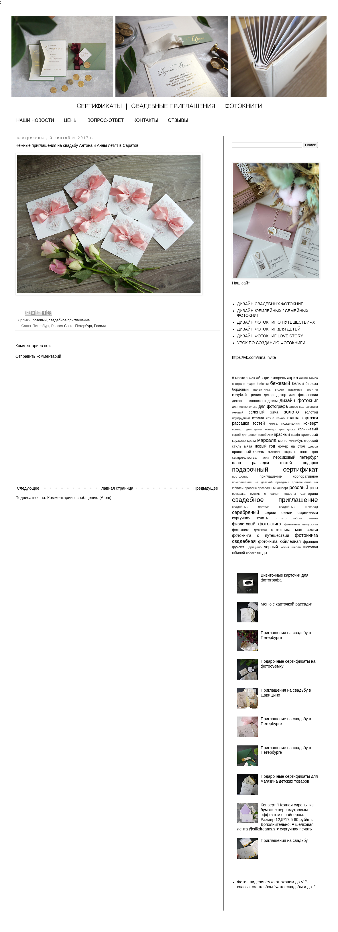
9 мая (250, 378)
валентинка (261, 389)
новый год (265, 446)
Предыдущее (205, 488)
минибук (295, 441)
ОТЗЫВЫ (178, 120)
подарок (310, 462)
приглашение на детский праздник (260, 482)
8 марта (238, 378)
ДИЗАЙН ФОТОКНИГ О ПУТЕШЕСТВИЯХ (276, 322)
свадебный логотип (251, 506)
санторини (309, 494)
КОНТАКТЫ (145, 120)
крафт (295, 434)
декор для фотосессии (297, 395)
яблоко (251, 553)
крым (251, 441)
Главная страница (116, 488)
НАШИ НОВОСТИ (35, 120)
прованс (251, 488)
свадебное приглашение (69, 320)
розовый (40, 320)
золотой (311, 412)
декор (269, 395)
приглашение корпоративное (289, 476)
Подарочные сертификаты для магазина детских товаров (289, 778)
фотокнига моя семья (294, 529)
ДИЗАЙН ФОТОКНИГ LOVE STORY (270, 336)
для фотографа (273, 406)
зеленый (256, 412)
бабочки (263, 383)
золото (291, 412)
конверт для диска (280, 429)
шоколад (310, 547)
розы (314, 488)
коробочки (265, 434)
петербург (309, 457)
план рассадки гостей (262, 462)
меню (282, 441)
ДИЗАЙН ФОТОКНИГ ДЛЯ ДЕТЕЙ (268, 329)
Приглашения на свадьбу (284, 840)
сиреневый (308, 512)
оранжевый (241, 452)
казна (270, 418)
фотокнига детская (249, 530)
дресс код (296, 406)
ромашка (238, 493)
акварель (278, 378)
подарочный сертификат (275, 469)
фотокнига (269, 524)
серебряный (245, 512)
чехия (284, 547)
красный (282, 434)
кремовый (309, 435)
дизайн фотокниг (299, 400)
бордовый (240, 389)
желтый (237, 412)
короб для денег (244, 434)
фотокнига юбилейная (279, 541)
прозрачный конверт (273, 488)
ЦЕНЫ (71, 120)
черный (271, 547)
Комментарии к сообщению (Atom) (79, 497)
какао (280, 418)
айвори (262, 377)
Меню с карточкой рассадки (287, 604)
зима (274, 412)
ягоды (262, 553)
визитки (312, 389)
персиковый (284, 457)
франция (310, 542)
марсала (266, 440)
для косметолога (244, 406)
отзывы (273, 451)
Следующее (28, 488)
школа (296, 547)
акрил (292, 377)
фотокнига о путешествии (260, 535)
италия (258, 418)
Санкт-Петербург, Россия (85, 326)
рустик (255, 493)
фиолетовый (244, 524)
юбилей (238, 553)
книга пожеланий (284, 424)
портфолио (240, 476)
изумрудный (241, 418)
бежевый (280, 383)
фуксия (238, 547)
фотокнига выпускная (301, 524)
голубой (239, 394)
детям (273, 401)
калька (293, 417)
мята (248, 446)
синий (286, 512)
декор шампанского (249, 401)
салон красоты (283, 493)
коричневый (308, 429)
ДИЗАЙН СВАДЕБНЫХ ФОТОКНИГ (270, 304)
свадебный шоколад (298, 506)
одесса (313, 446)
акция (303, 378)
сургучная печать (250, 518)
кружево (239, 441)
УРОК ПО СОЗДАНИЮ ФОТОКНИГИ (271, 343)
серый (270, 512)
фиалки (312, 518)
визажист (295, 389)
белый (298, 383)
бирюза (312, 384)
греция (255, 395)
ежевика (312, 406)
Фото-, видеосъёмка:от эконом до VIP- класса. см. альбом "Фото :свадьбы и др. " (276, 884)
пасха (265, 457)
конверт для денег (247, 429)
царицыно (254, 547)
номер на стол (291, 446)
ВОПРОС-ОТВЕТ (105, 120)
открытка (290, 452)
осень (258, 451)
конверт (310, 423)
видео (279, 389)
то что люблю (287, 518)
